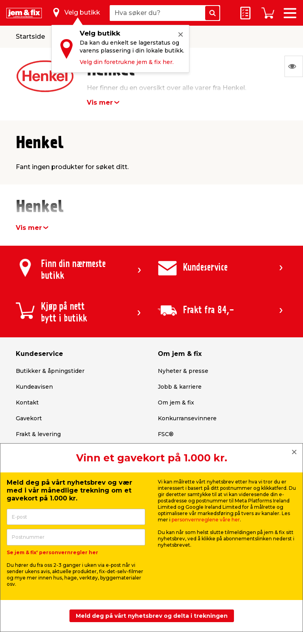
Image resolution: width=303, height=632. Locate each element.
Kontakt (27, 402)
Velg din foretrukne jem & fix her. (127, 62)
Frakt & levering (38, 434)
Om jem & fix (176, 402)
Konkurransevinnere (187, 418)
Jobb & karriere (180, 386)
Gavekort (29, 418)
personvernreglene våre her (206, 520)
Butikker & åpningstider (50, 370)
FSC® (166, 434)
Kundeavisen (34, 386)
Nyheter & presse (183, 370)
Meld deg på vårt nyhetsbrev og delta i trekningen (152, 615)
